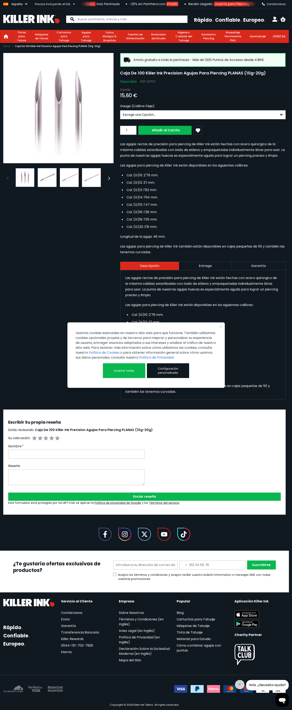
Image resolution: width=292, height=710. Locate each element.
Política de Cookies (104, 352)
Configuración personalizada (168, 371)
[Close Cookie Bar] (220, 326)
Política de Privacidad (156, 357)
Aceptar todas (124, 371)
